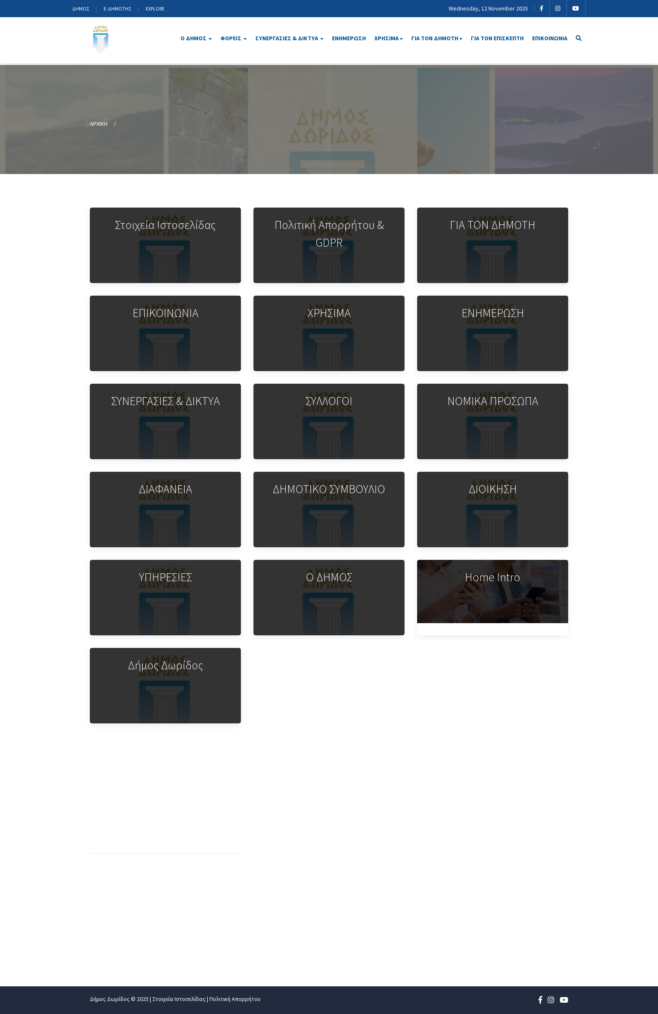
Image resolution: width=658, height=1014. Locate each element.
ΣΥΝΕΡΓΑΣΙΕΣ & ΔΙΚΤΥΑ (289, 38)
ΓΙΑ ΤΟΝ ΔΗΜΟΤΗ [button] (436, 38)
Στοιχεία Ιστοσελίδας (179, 999)
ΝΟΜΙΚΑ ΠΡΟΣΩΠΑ (497, 832)
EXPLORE (155, 8)
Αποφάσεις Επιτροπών (294, 954)
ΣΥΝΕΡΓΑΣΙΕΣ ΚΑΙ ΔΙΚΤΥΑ (506, 846)
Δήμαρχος (379, 818)
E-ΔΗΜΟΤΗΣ (117, 8)
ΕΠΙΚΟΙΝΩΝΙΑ (549, 38)
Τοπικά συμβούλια (392, 901)
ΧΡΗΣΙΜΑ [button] (388, 38)
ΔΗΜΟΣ (80, 8)
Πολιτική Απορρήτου (235, 999)
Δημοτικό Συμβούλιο (396, 873)
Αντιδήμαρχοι (385, 832)
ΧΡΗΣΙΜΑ (483, 873)
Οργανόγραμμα (282, 818)
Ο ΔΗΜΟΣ (196, 38)
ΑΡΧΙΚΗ (98, 123)
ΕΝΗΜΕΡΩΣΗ (349, 38)
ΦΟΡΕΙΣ (233, 38)
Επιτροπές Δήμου (391, 887)
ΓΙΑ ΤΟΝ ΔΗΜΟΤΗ (496, 887)
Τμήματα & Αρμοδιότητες (298, 887)
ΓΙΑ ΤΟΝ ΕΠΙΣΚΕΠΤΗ (497, 38)
